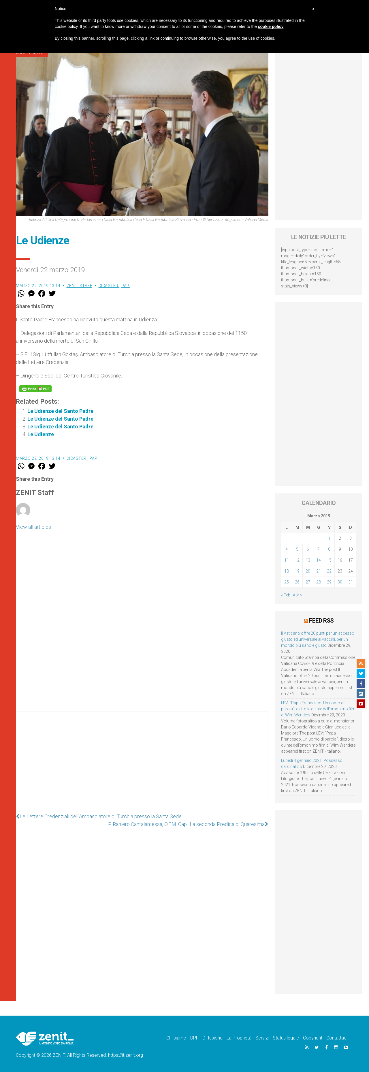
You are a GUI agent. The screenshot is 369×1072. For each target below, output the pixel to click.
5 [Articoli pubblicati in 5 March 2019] (297, 549)
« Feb (285, 595)
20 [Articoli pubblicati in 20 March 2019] (308, 571)
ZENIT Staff (80, 285)
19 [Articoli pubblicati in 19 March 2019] (297, 571)
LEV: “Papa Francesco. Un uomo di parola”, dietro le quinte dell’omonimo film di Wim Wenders (318, 709)
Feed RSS (321, 620)
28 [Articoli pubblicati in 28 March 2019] (318, 582)
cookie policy (271, 26)
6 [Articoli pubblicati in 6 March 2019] (308, 549)
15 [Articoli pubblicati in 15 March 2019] (329, 560)
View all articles (33, 527)
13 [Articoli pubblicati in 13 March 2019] (308, 560)
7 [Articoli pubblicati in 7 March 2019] (318, 549)
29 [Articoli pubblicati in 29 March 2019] (329, 582)
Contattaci (336, 1038)
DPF (194, 1038)
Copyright (312, 1038)
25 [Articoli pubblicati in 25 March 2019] (286, 582)
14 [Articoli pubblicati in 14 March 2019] (318, 560)
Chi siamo (176, 1038)
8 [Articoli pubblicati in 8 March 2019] (329, 549)
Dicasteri (109, 285)
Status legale (286, 1038)
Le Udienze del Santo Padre (60, 411)
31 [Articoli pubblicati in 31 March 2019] (350, 582)
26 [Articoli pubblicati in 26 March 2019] (297, 582)
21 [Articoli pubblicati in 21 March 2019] (318, 571)
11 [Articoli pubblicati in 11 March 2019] (286, 560)
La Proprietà (239, 1038)
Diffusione (213, 1038)
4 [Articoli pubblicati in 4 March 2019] (286, 549)
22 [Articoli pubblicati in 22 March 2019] (329, 571)
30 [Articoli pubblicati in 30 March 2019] (340, 582)
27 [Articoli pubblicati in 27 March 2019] (308, 582)
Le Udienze (40, 434)
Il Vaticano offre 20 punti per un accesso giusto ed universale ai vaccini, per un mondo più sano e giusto (317, 639)
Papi (125, 285)
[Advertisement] (142, 760)
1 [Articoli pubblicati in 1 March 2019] (329, 538)
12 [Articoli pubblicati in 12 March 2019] (297, 560)
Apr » (297, 595)
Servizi (262, 1038)
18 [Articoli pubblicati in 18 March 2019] (286, 571)
